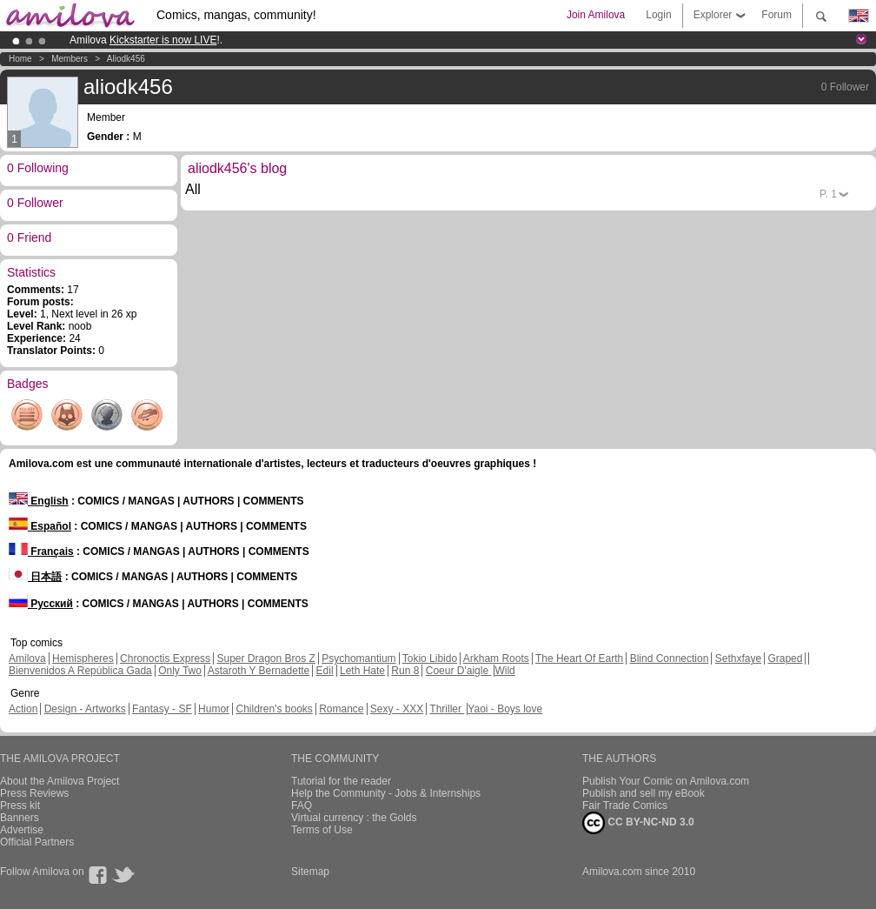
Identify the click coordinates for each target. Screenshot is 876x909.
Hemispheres (83, 658)
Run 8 (405, 671)
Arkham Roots (496, 658)
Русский (41, 604)
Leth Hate (362, 671)
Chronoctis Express (165, 658)
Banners (19, 818)
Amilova (27, 658)
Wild (504, 671)
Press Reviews (34, 793)
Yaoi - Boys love (505, 709)
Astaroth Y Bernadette (259, 671)
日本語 (35, 577)
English (39, 501)
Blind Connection (669, 658)
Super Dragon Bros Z (265, 658)
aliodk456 (126, 58)
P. (828, 194)
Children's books (274, 709)
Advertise (21, 830)
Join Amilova (596, 15)
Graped (784, 658)
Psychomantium (358, 658)
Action (23, 709)
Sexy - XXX (396, 709)
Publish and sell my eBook (643, 793)
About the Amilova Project (59, 781)
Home (20, 58)
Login (658, 15)
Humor (213, 709)
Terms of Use (322, 830)
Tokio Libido (429, 658)
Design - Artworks (85, 709)
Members (69, 58)
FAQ (301, 805)
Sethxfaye (738, 658)
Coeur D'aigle (459, 671)
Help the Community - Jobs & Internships (386, 793)
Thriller (446, 709)
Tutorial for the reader (341, 781)
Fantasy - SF (162, 709)
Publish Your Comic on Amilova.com (665, 781)
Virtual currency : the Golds (354, 818)
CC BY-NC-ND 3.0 (638, 823)
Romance (341, 709)
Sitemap (310, 872)
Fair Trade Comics (624, 805)
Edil (325, 671)
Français (41, 551)
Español (40, 526)
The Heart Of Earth (579, 658)
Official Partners (37, 842)
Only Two (180, 671)
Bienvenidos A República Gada (80, 671)
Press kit (20, 805)
